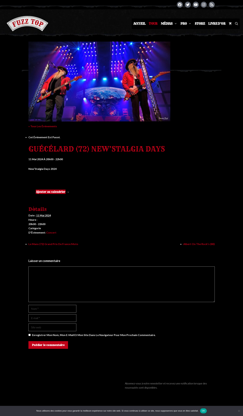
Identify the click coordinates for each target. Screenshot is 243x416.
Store (200, 24)
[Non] (239, 411)
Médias (170, 23)
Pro (186, 23)
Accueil (139, 24)
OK (203, 411)
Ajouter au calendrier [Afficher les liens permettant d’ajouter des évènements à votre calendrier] (50, 191)
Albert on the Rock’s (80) (199, 244)
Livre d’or (216, 24)
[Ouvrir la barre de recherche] (236, 23)
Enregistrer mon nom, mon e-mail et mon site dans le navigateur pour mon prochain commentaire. (94, 334)
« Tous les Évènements (42, 126)
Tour (153, 24)
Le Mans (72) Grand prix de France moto (53, 244)
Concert (51, 232)
